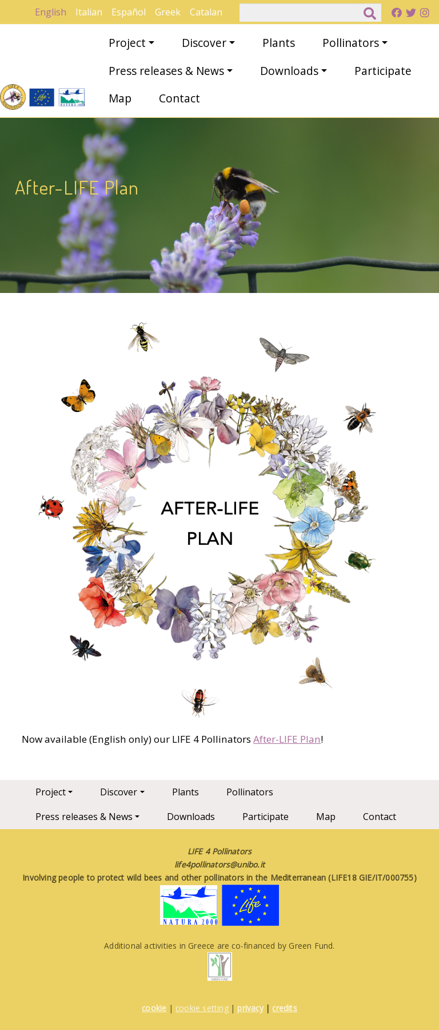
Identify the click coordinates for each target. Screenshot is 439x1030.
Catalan (206, 12)
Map (120, 98)
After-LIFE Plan (287, 739)
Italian (88, 12)
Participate (383, 70)
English (50, 12)
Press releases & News (166, 70)
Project (127, 42)
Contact (179, 98)
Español (128, 12)
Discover (204, 42)
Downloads (289, 70)
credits (284, 1008)
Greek (168, 12)
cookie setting (202, 1008)
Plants (278, 42)
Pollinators (350, 42)
